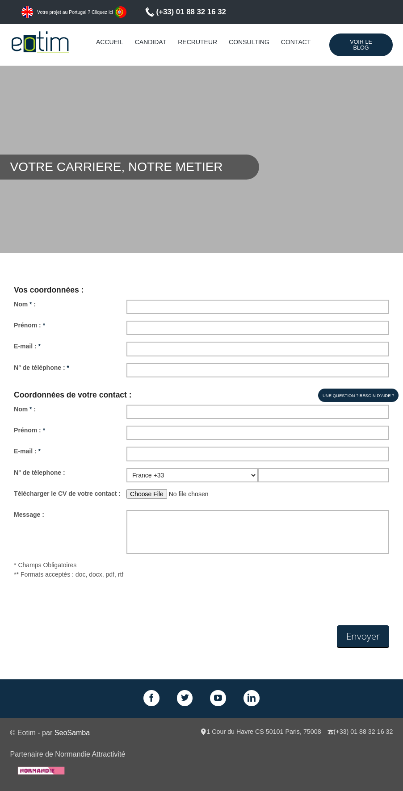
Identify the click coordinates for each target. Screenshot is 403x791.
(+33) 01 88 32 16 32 (191, 12)
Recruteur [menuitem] (197, 42)
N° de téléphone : (41, 367)
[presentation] (82, 603)
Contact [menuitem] (296, 42)
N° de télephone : (39, 472)
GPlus (218, 698)
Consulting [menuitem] (249, 42)
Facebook (151, 698)
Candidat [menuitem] (151, 42)
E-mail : (27, 346)
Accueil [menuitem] (109, 42)
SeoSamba (72, 732)
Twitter (185, 698)
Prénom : (29, 325)
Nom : (25, 304)
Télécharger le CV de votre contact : (67, 493)
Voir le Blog (361, 45)
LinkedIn (251, 698)
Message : (29, 514)
